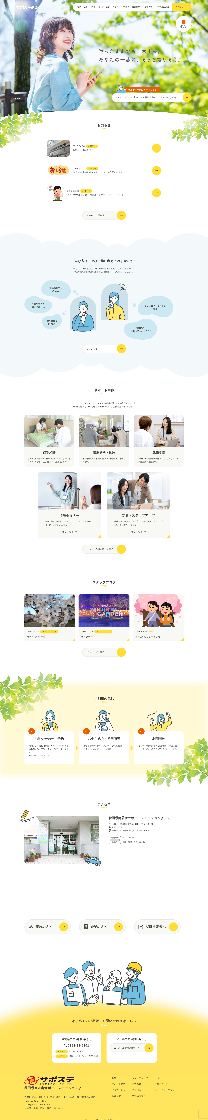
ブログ (126, 7)
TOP (79, 7)
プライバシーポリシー (165, 1098)
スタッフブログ (140, 1086)
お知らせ (117, 7)
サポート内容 (89, 7)
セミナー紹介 (104, 7)
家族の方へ (137, 7)
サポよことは (163, 7)
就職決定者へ (139, 1104)
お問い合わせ (161, 1092)
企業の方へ (149, 7)
